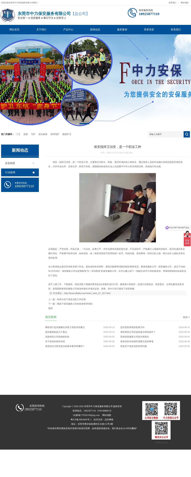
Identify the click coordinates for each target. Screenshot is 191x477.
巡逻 (25, 134)
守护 (33, 134)
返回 (50, 308)
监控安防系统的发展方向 (132, 327)
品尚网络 (109, 419)
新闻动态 (95, 29)
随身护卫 (66, 134)
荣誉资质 (149, 29)
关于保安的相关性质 (55, 341)
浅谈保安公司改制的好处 (57, 336)
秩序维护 (55, 134)
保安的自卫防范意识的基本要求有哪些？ (65, 346)
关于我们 (41, 29)
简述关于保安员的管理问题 (133, 346)
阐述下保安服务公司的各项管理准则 (74, 304)
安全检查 (43, 134)
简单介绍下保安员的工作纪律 (71, 299)
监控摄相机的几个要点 (56, 332)
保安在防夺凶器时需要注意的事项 (136, 341)
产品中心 (68, 29)
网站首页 (14, 29)
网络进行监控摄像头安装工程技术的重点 (65, 327)
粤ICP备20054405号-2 (81, 419)
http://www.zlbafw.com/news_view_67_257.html (87, 293)
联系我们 (172, 3)
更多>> (186, 317)
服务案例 (122, 29)
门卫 (18, 134)
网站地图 (184, 3)
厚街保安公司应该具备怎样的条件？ (138, 332)
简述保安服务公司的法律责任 (134, 336)
